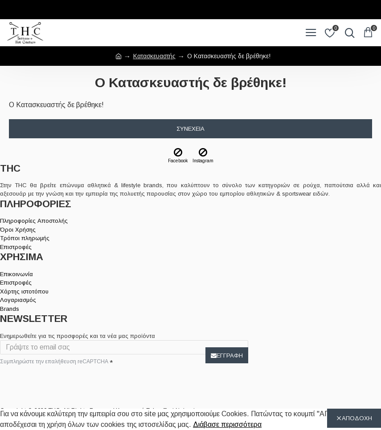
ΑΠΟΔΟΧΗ (357, 418)
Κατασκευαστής (154, 56)
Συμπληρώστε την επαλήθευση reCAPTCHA (54, 361)
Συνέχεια (190, 128)
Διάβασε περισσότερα (227, 424)
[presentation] (62, 384)
